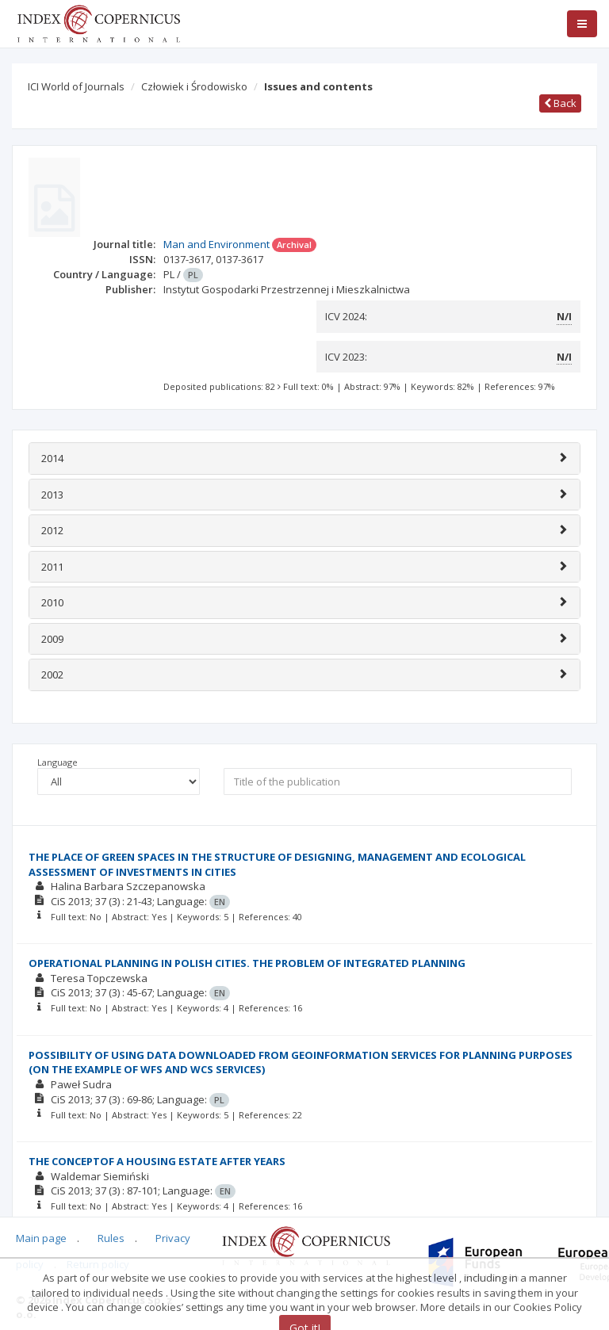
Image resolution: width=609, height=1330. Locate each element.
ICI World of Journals (76, 86)
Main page (41, 1238)
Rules (111, 1238)
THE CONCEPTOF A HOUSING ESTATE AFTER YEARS (157, 1161)
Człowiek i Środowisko (194, 86)
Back (560, 103)
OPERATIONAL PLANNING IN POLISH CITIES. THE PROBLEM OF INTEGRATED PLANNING (247, 963)
